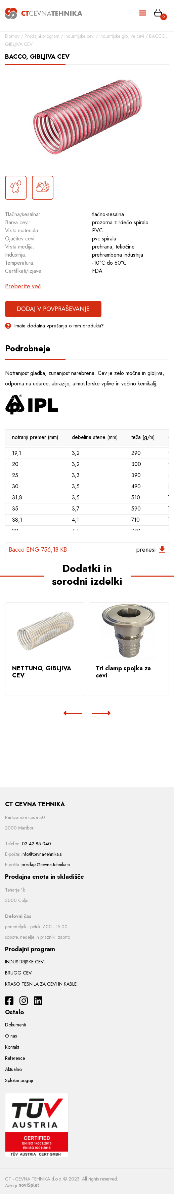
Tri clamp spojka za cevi (123, 672)
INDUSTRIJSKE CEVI (25, 961)
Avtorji (22, 1186)
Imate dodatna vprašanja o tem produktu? (54, 325)
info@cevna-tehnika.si (41, 854)
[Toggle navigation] (143, 13)
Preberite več (23, 286)
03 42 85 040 (36, 843)
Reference (15, 1058)
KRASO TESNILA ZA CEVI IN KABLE (41, 984)
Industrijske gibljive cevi (121, 36)
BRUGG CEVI (19, 972)
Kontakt (12, 1047)
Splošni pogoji (19, 1080)
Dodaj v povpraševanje (53, 308)
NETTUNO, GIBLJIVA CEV (41, 672)
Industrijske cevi (79, 36)
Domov (12, 36)
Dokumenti (15, 1024)
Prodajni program (42, 36)
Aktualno (13, 1069)
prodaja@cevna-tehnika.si (45, 864)
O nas (11, 1035)
